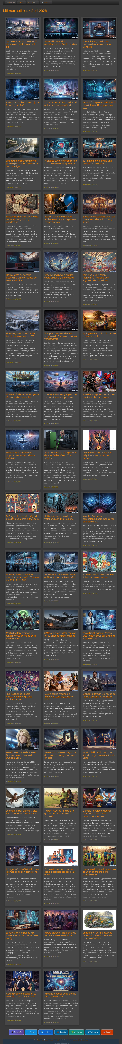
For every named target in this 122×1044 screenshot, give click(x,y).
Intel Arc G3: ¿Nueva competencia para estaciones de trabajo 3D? (98, 519)
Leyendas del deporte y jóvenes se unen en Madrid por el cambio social (99, 872)
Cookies (85, 1040)
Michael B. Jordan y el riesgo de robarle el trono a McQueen (99, 695)
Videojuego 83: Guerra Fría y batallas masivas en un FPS (20, 335)
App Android (32, 2)
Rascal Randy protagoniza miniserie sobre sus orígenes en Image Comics (60, 219)
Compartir (16, 1032)
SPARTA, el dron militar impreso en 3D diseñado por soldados (60, 634)
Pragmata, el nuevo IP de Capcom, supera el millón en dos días (21, 455)
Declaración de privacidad (55, 1040)
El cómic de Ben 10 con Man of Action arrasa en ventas (98, 576)
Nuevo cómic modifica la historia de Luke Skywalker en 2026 (59, 696)
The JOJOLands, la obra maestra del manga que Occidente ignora (19, 696)
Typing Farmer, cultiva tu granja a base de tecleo (99, 335)
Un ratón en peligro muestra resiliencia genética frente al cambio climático (97, 935)
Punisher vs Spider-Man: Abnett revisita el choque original (99, 396)
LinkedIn (61, 1032)
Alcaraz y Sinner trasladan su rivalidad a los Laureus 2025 (21, 995)
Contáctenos (39, 1040)
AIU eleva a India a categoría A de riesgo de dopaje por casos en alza (60, 755)
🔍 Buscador (46, 2)
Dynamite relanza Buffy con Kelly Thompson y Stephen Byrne (97, 455)
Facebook (46, 1032)
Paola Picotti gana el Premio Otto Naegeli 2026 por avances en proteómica (99, 636)
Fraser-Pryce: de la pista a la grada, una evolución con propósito (59, 813)
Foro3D (21, 2)
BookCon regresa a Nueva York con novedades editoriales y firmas (99, 219)
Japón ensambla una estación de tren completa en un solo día (22, 44)
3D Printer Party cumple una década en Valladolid (97, 162)
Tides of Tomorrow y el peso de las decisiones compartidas (60, 396)
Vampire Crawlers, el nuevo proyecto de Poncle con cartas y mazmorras (60, 336)
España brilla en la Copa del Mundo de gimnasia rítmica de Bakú (99, 755)
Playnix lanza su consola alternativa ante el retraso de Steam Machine (21, 278)
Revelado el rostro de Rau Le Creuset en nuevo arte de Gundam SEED (20, 755)
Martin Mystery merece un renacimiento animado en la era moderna (21, 636)
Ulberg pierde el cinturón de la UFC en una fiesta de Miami (60, 934)
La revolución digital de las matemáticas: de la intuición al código (22, 935)
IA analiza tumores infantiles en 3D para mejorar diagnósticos (60, 162)
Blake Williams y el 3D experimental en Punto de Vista (60, 43)
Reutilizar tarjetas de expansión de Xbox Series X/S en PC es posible (60, 455)
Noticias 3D (11, 2)
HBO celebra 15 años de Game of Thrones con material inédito (60, 576)
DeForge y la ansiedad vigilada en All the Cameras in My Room (22, 517)
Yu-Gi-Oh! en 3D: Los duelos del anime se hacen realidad (60, 104)
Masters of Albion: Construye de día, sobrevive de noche (22, 396)
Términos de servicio (73, 1040)
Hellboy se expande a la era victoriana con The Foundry (58, 517)
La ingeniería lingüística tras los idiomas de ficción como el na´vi (22, 872)
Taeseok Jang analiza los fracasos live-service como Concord (97, 44)
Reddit (107, 1032)
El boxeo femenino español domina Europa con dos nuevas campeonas (97, 813)
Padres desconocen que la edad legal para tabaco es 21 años (59, 872)
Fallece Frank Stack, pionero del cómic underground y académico (22, 219)
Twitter (31, 1032)
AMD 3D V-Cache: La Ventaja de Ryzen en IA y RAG (22, 104)
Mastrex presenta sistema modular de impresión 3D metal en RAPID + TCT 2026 (22, 577)
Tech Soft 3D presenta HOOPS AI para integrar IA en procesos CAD (99, 105)
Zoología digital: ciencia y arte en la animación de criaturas (21, 812)
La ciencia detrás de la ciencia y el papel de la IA (60, 995)
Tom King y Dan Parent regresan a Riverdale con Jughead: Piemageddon (96, 278)
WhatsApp (76, 1032)
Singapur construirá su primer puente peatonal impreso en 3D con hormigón (22, 163)
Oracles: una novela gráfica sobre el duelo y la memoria (59, 276)
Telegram (92, 1032)
